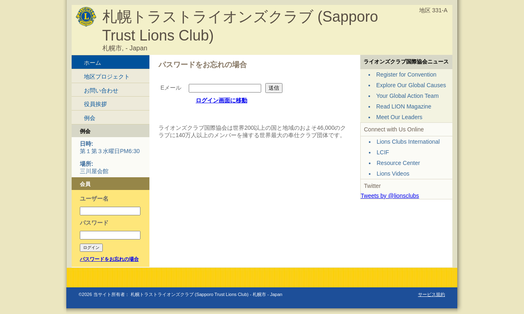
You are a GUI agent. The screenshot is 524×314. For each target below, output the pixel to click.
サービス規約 (431, 294)
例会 (89, 118)
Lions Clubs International (408, 141)
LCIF (383, 152)
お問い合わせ (101, 90)
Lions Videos (393, 173)
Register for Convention (406, 74)
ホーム (92, 62)
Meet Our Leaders (399, 117)
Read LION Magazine (403, 106)
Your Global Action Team (407, 96)
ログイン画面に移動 (221, 100)
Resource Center (398, 163)
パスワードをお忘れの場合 (109, 259)
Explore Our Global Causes (411, 85)
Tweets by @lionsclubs (390, 195)
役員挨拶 (95, 104)
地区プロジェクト (107, 76)
